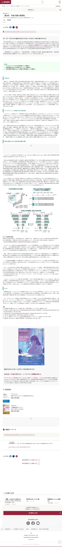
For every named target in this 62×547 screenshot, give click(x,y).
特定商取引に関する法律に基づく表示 (31, 535)
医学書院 (5, 2)
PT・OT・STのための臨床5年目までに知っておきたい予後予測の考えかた (37, 46)
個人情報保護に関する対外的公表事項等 (31, 537)
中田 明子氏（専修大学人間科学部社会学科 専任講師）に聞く (13, 501)
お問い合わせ (31, 539)
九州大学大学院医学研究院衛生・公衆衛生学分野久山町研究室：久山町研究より (21, 241)
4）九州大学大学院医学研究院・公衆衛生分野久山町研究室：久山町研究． (19, 315)
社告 (31, 533)
